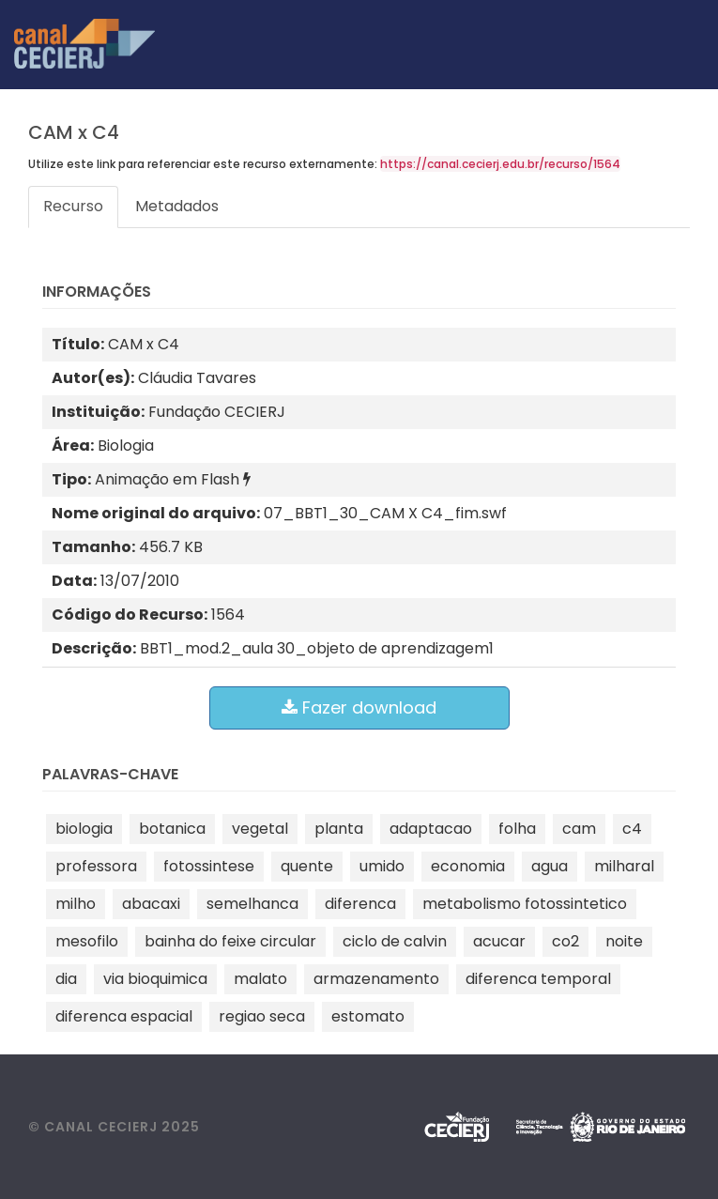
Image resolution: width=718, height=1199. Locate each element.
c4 (632, 828)
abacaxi (151, 904)
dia (66, 979)
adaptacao (431, 828)
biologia (84, 828)
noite (624, 941)
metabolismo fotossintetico (524, 904)
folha (517, 828)
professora (96, 866)
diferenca (360, 904)
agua (549, 866)
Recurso (73, 206)
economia (468, 866)
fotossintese (208, 866)
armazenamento (376, 979)
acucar (499, 941)
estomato (368, 1016)
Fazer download (359, 707)
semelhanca (252, 904)
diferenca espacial (123, 1016)
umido (382, 866)
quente (307, 866)
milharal (624, 866)
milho (75, 904)
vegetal (260, 828)
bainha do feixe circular (230, 941)
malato (260, 979)
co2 (565, 941)
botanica (172, 828)
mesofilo (86, 941)
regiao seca (262, 1016)
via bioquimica (155, 979)
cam (579, 828)
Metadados (177, 206)
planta (338, 828)
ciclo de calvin (395, 941)
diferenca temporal (538, 979)
